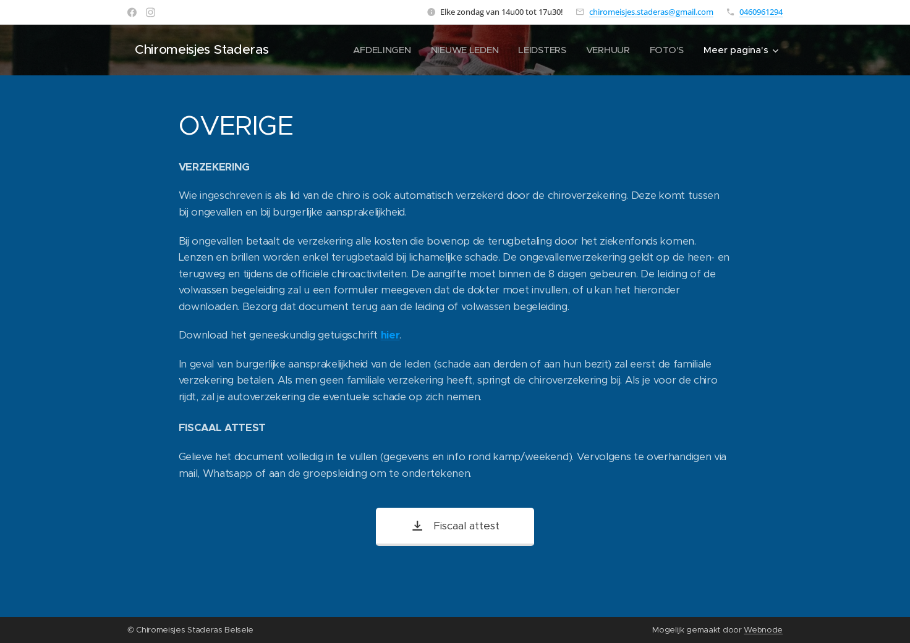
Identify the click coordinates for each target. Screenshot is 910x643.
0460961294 (761, 11)
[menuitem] (378, 50)
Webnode (763, 629)
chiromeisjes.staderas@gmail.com (651, 11)
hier (390, 335)
